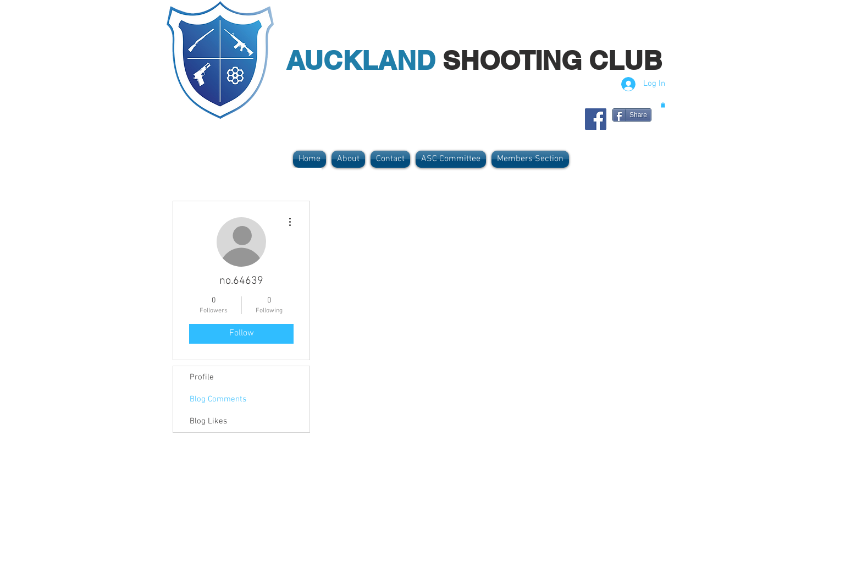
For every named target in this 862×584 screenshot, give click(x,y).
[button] (663, 105)
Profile (202, 377)
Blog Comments (218, 399)
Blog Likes (208, 421)
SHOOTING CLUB (552, 60)
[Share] (631, 115)
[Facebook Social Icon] (595, 119)
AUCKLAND (364, 60)
